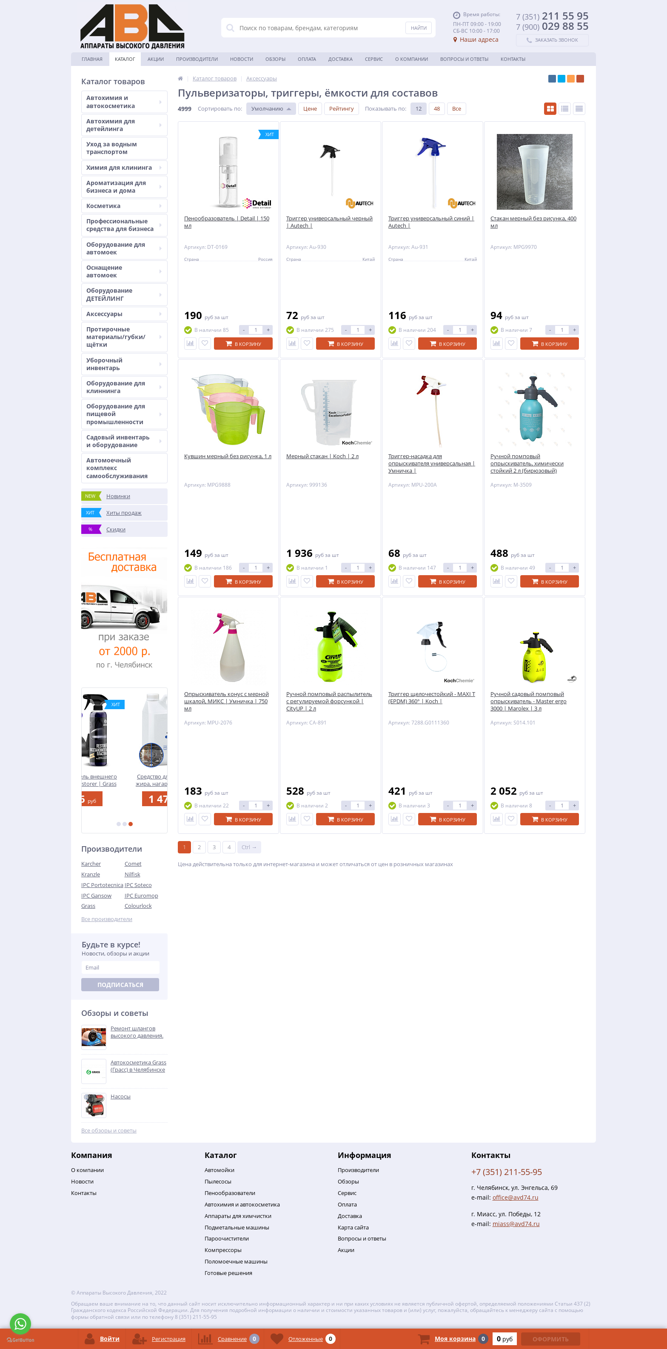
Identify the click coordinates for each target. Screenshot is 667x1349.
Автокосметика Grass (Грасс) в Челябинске (138, 1066)
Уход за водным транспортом (111, 148)
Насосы (121, 1096)
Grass (88, 906)
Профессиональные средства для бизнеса (124, 225)
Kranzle (90, 874)
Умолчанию (267, 108)
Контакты (513, 59)
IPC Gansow (96, 895)
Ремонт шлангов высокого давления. (137, 1032)
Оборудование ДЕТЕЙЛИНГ (124, 294)
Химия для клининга (124, 167)
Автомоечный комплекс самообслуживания (117, 467)
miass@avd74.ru (516, 1224)
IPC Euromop (141, 895)
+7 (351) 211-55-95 (506, 1172)
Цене (310, 108)
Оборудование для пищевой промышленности (124, 413)
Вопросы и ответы (464, 59)
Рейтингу (341, 108)
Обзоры (275, 59)
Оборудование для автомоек (124, 248)
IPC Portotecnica (102, 885)
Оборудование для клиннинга (124, 387)
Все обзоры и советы (109, 1130)
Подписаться (120, 985)
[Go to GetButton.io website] (20, 1340)
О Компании (411, 59)
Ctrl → (249, 847)
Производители (197, 59)
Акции (156, 59)
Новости (241, 59)
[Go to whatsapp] (20, 1324)
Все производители (106, 919)
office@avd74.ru (516, 1197)
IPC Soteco (138, 885)
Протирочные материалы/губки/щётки (124, 336)
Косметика (124, 206)
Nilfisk (132, 874)
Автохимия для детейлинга (124, 125)
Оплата (307, 59)
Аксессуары (124, 314)
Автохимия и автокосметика (124, 101)
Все (456, 108)
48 (437, 108)
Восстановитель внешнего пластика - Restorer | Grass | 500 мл (124, 780)
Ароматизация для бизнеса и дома (124, 186)
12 (419, 108)
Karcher (91, 863)
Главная (92, 59)
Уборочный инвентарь (124, 364)
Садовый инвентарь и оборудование (124, 441)
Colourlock (138, 906)
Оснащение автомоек (124, 271)
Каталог (125, 59)
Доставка (340, 59)
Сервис (374, 59)
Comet (133, 863)
